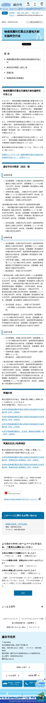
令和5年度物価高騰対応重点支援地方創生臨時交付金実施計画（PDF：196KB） (23, 410)
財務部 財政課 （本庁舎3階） (17, 524)
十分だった (9, 556)
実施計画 (10, 73)
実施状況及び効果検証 (15, 78)
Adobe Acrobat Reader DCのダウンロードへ (22, 499)
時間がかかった (35, 573)
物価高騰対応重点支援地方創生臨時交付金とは (24, 60)
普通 (19, 556)
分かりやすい (10, 566)
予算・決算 (35, 12)
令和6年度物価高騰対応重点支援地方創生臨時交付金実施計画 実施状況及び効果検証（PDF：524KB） (23, 466)
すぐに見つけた (11, 573)
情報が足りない (31, 556)
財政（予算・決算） (23, 12)
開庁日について (8, 659)
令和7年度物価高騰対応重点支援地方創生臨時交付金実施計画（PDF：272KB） (23, 425)
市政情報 (12, 12)
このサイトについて (10, 619)
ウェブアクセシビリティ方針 (32, 619)
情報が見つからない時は (16, 627)
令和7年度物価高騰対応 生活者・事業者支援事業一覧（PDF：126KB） (23, 432)
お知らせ (12, 15)
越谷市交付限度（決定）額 (17, 67)
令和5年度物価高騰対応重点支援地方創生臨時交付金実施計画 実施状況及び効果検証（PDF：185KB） (23, 458)
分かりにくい (32, 566)
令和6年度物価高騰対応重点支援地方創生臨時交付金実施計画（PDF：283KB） (23, 418)
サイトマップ (34, 627)
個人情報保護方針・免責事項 (23, 623)
